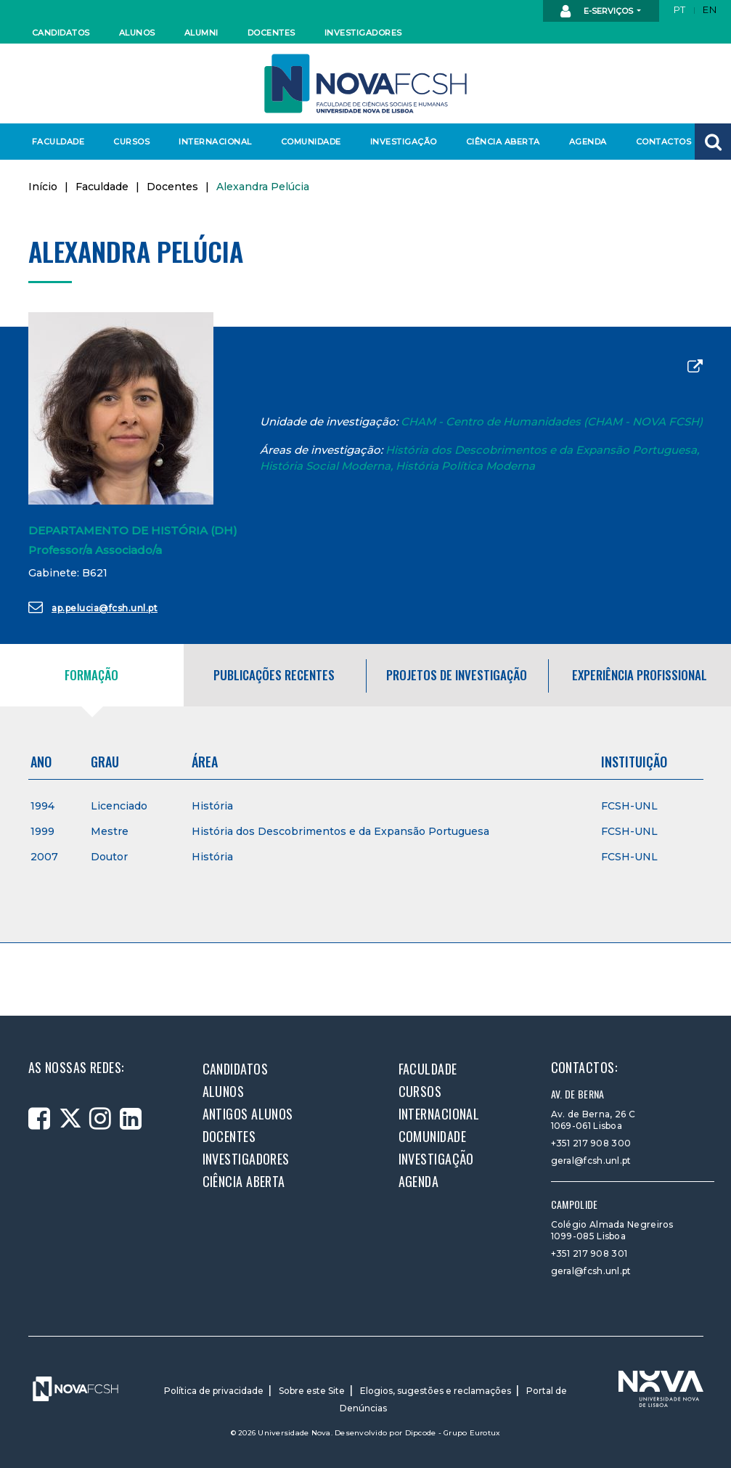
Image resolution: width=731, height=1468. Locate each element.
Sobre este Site (312, 1390)
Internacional (214, 141)
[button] (713, 141)
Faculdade (58, 141)
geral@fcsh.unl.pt (591, 1160)
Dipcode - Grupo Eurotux (453, 1433)
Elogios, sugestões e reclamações (435, 1390)
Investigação (403, 141)
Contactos (664, 141)
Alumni (201, 33)
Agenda (588, 141)
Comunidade (311, 141)
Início (42, 186)
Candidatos (61, 33)
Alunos (137, 33)
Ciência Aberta (502, 141)
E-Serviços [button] (597, 11)
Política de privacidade (214, 1390)
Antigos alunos (248, 1113)
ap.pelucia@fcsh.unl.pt (93, 607)
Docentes (271, 33)
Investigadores (362, 33)
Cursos (131, 141)
